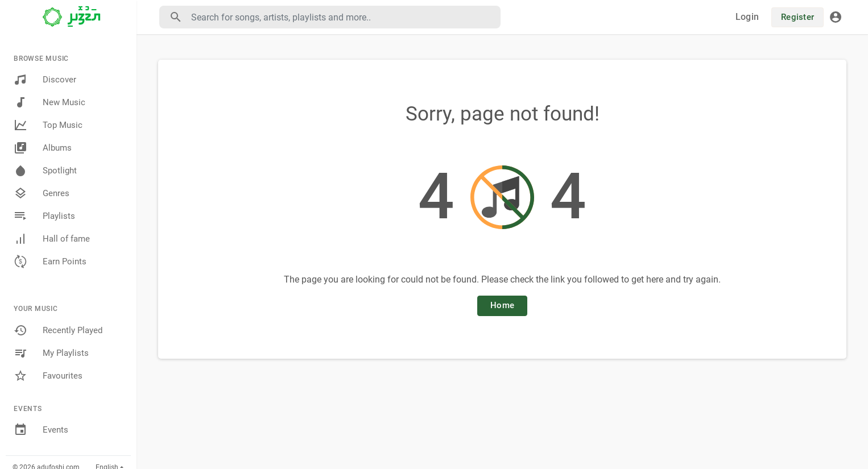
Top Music (48, 125)
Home (502, 305)
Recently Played (58, 330)
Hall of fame (52, 239)
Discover (45, 79)
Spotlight (45, 170)
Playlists (44, 216)
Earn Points (50, 261)
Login (747, 16)
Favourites (48, 376)
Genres (41, 193)
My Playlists (51, 353)
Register (797, 17)
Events (41, 430)
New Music (49, 102)
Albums (43, 148)
